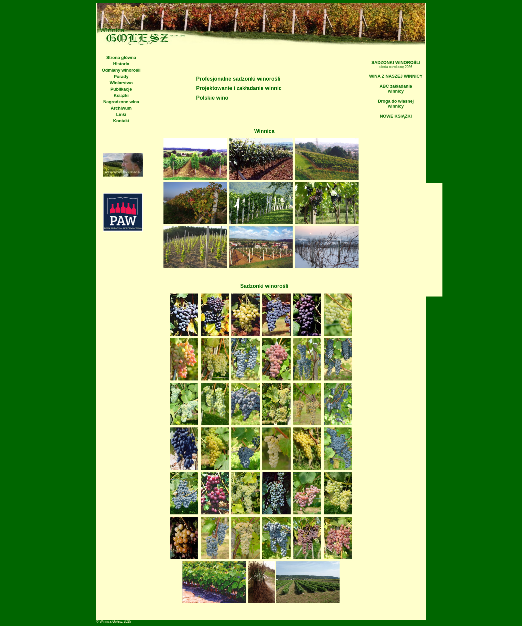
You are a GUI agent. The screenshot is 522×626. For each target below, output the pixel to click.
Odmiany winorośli (121, 70)
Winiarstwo (121, 82)
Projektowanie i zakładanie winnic (239, 88)
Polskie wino (212, 98)
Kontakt (121, 120)
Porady (121, 76)
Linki (121, 114)
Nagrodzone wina (121, 101)
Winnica (264, 131)
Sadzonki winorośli (264, 286)
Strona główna (121, 57)
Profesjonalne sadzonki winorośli (238, 79)
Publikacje (121, 89)
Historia (121, 63)
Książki (121, 95)
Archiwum (121, 108)
